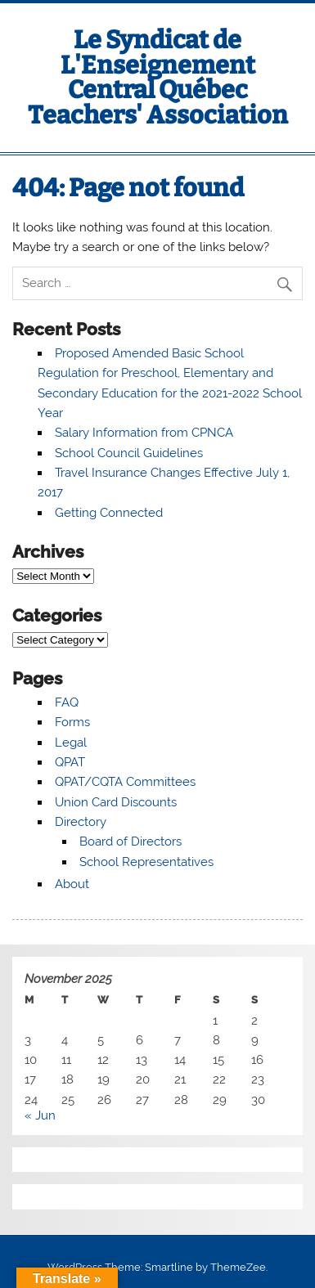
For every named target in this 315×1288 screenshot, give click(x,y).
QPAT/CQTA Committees (125, 781)
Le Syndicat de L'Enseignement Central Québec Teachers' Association (158, 77)
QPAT (70, 762)
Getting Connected (109, 512)
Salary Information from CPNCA (144, 432)
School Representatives (146, 862)
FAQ (67, 702)
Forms (72, 722)
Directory (80, 822)
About (72, 884)
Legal (71, 742)
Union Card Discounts (116, 802)
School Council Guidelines (129, 453)
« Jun (40, 1115)
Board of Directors (130, 841)
